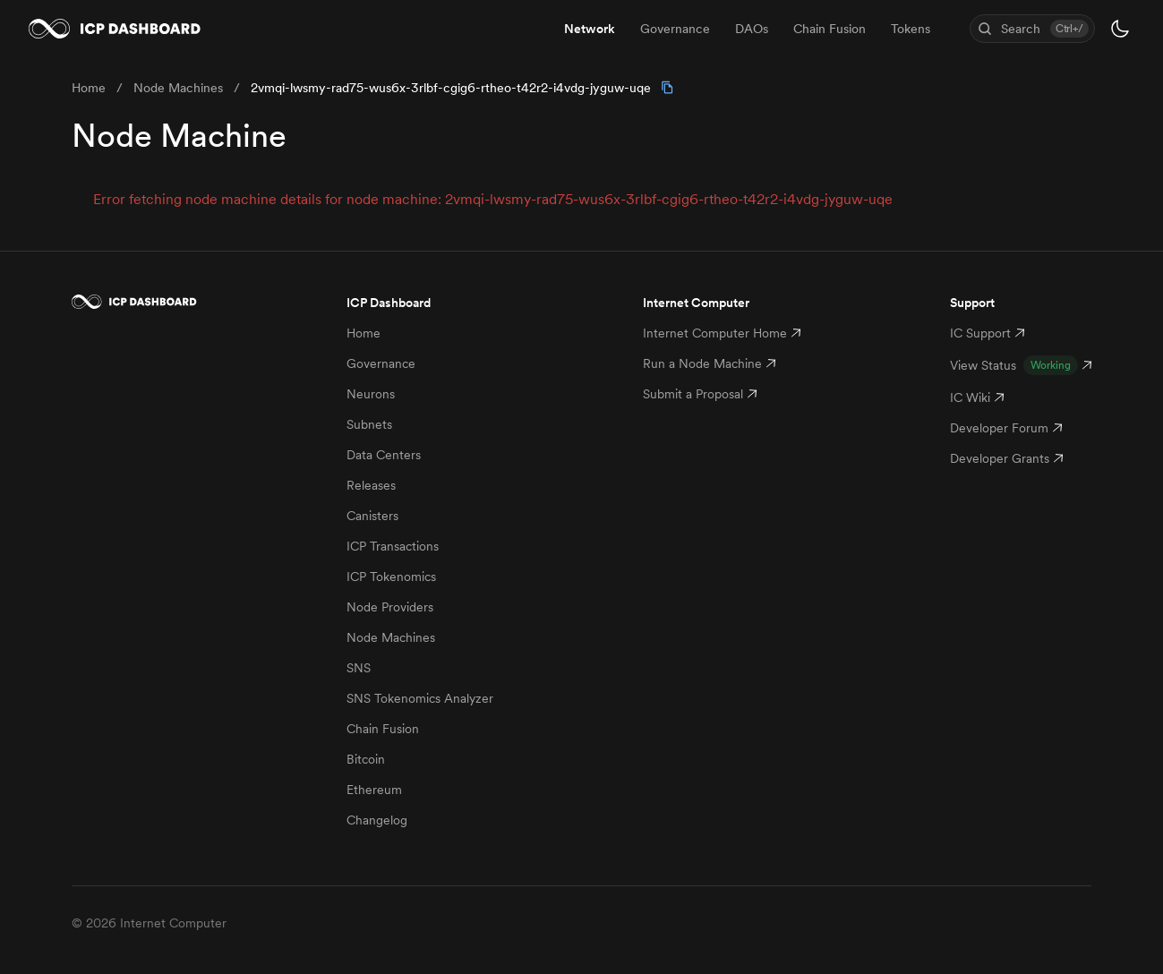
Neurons (370, 394)
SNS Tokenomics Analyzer (419, 698)
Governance (380, 363)
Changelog (376, 820)
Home (363, 333)
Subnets (369, 424)
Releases (371, 485)
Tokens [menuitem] (910, 29)
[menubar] (747, 28)
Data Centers (383, 455)
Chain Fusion (382, 729)
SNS (358, 668)
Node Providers (389, 607)
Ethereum (374, 790)
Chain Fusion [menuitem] (829, 29)
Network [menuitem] (589, 29)
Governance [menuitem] (675, 29)
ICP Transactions (392, 546)
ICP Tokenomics (391, 576)
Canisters (372, 516)
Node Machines (390, 637)
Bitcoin (365, 759)
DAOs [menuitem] (751, 29)
